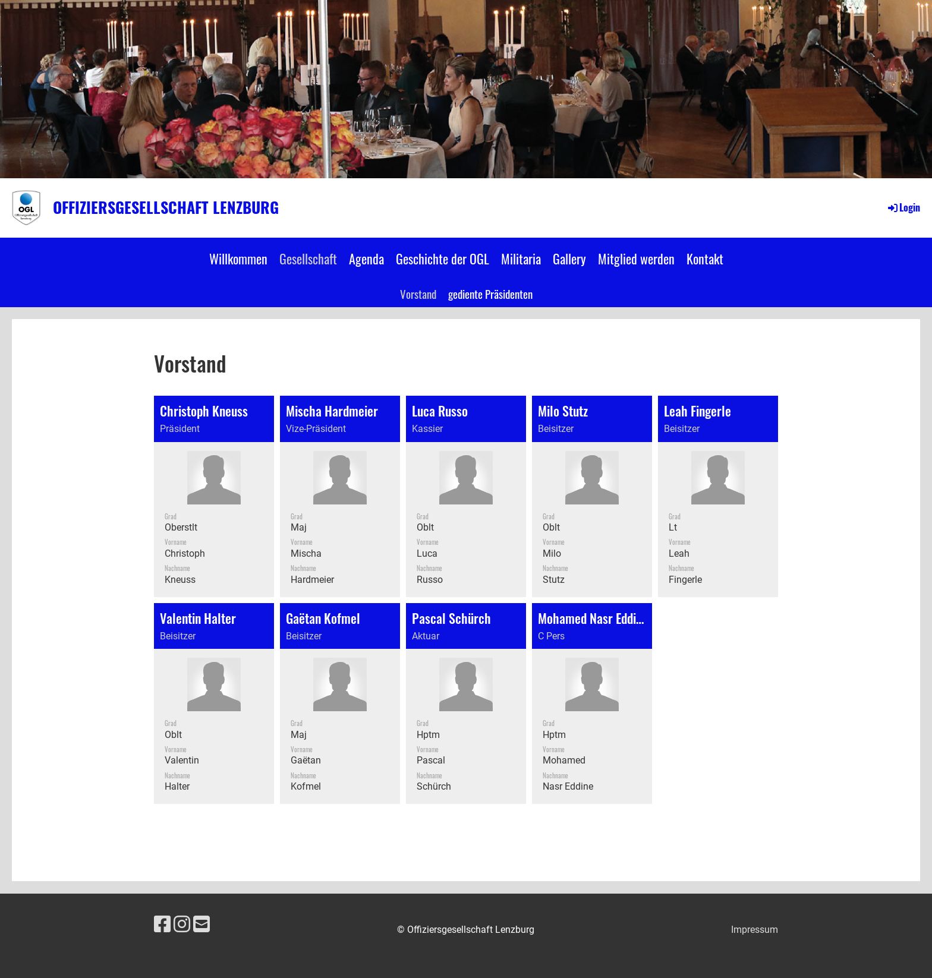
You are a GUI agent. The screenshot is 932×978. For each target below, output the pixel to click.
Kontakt (705, 258)
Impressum (754, 929)
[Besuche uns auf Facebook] (162, 924)
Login (903, 207)
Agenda (366, 258)
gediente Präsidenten (490, 293)
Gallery (569, 258)
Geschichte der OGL (442, 258)
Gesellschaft (308, 258)
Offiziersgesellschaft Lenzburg (166, 207)
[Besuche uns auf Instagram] (182, 924)
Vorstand (418, 293)
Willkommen (238, 258)
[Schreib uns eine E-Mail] (201, 924)
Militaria (521, 258)
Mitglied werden (636, 258)
